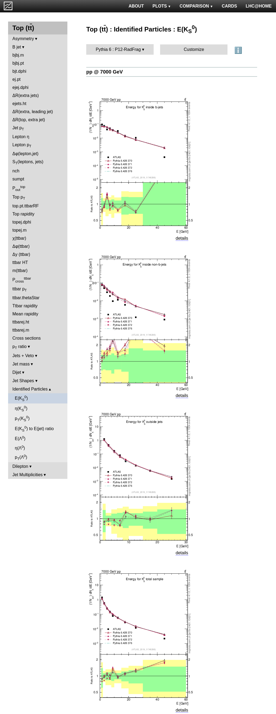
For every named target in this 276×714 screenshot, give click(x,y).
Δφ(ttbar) (21, 246)
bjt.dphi (19, 71)
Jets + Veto (23, 355)
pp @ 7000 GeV (104, 72)
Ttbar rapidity (24, 306)
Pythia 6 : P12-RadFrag (118, 49)
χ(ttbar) (19, 238)
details (182, 238)
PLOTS (162, 6)
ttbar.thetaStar (26, 297)
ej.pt (16, 79)
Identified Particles (30, 389)
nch (15, 171)
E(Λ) (20, 438)
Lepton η (20, 136)
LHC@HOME (259, 6)
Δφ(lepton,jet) (25, 153)
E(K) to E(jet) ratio (34, 428)
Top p (18, 197)
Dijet (16, 372)
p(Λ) (21, 457)
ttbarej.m (20, 330)
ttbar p (19, 289)
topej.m (19, 230)
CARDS (229, 6)
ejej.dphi (20, 87)
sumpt (18, 179)
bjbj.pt (18, 63)
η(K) (21, 408)
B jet (16, 47)
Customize (194, 49)
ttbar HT (20, 262)
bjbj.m (18, 55)
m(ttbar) (19, 270)
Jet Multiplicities (27, 474)
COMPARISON (196, 6)
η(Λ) (20, 447)
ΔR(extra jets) (25, 95)
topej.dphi (21, 222)
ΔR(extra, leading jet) (32, 111)
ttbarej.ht (20, 322)
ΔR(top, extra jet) (28, 119)
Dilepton (20, 466)
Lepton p (21, 145)
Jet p (18, 128)
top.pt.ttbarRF (25, 206)
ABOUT (136, 6)
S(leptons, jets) (27, 162)
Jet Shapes (23, 380)
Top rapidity (23, 214)
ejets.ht (19, 103)
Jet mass (21, 364)
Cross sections (26, 338)
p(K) (22, 418)
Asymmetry (23, 38)
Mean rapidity (25, 314)
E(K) (21, 398)
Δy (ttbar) (21, 254)
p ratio (19, 347)
